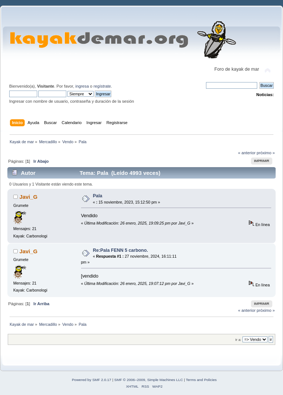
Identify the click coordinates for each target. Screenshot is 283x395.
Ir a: (238, 340)
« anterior (246, 153)
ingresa (82, 86)
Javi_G (29, 197)
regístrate (102, 86)
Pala (97, 195)
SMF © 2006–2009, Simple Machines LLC (148, 380)
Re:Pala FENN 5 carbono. (120, 250)
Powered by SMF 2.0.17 (91, 380)
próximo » (266, 153)
